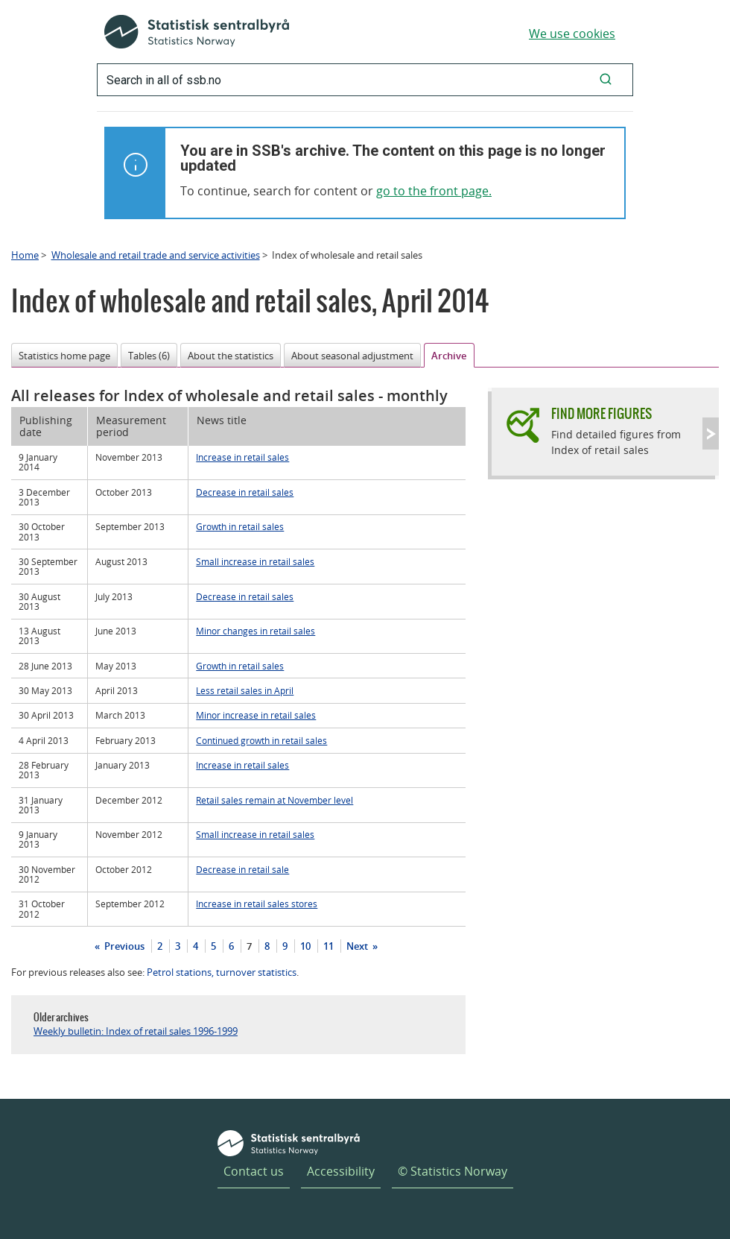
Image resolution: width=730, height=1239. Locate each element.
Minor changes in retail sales (255, 631)
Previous (123, 946)
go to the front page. (434, 191)
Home (25, 255)
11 (328, 946)
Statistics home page (64, 355)
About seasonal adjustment (352, 355)
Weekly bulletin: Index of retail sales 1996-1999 (136, 1031)
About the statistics (230, 355)
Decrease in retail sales (244, 492)
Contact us (253, 1171)
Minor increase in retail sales (256, 715)
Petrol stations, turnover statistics (221, 972)
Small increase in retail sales (255, 561)
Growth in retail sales (240, 526)
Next (358, 946)
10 (305, 946)
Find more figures (601, 413)
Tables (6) (149, 355)
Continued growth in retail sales (261, 740)
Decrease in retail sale (242, 869)
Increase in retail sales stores (256, 903)
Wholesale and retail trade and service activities (155, 255)
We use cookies (572, 33)
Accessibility (341, 1171)
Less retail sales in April (244, 690)
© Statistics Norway (452, 1171)
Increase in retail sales (242, 457)
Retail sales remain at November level (274, 800)
